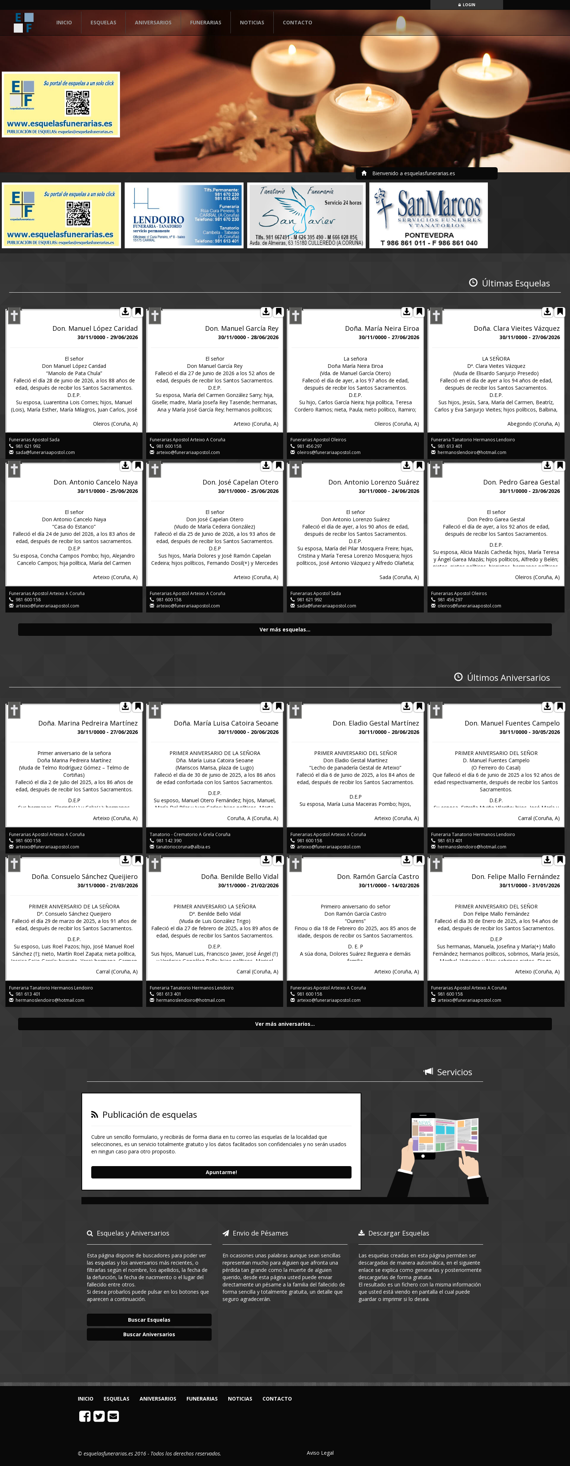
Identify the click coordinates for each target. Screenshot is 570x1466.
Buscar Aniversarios (149, 1334)
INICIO (68, 22)
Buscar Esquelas (149, 1319)
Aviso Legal (320, 1452)
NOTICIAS (252, 22)
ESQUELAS (103, 22)
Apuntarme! (221, 1172)
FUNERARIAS (205, 22)
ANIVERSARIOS (153, 22)
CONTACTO (297, 22)
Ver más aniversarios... (285, 1023)
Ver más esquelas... (285, 629)
